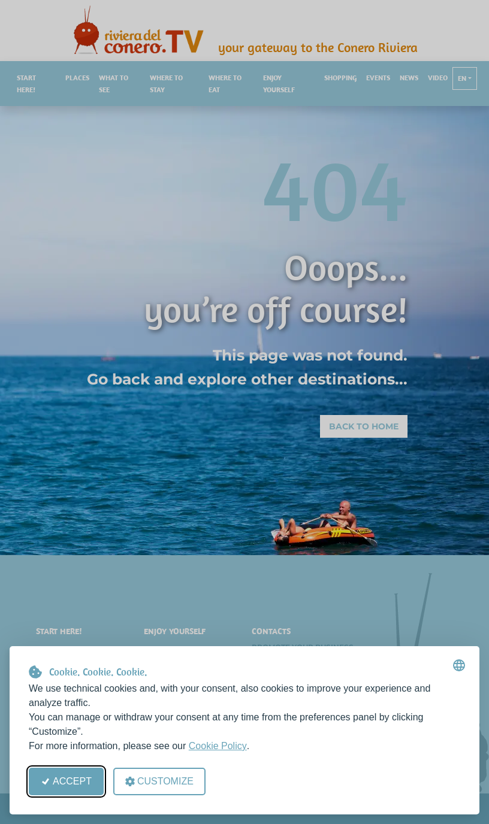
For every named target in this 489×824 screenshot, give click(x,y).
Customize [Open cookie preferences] (159, 781)
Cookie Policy (218, 746)
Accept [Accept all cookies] (66, 781)
